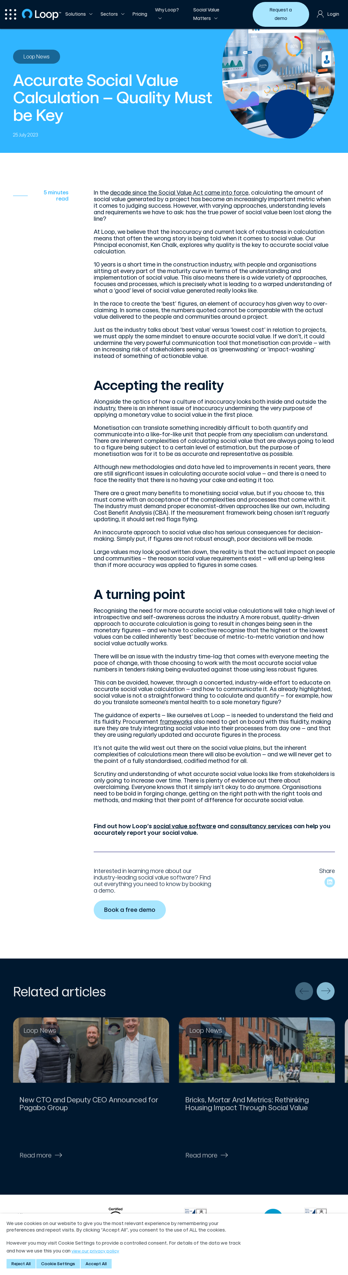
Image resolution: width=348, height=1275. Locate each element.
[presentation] (304, 996)
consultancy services (261, 826)
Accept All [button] (96, 1263)
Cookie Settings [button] (58, 1263)
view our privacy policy (95, 1251)
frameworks (176, 721)
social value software (184, 826)
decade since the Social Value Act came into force (179, 192)
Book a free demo (131, 909)
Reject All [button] (21, 1263)
